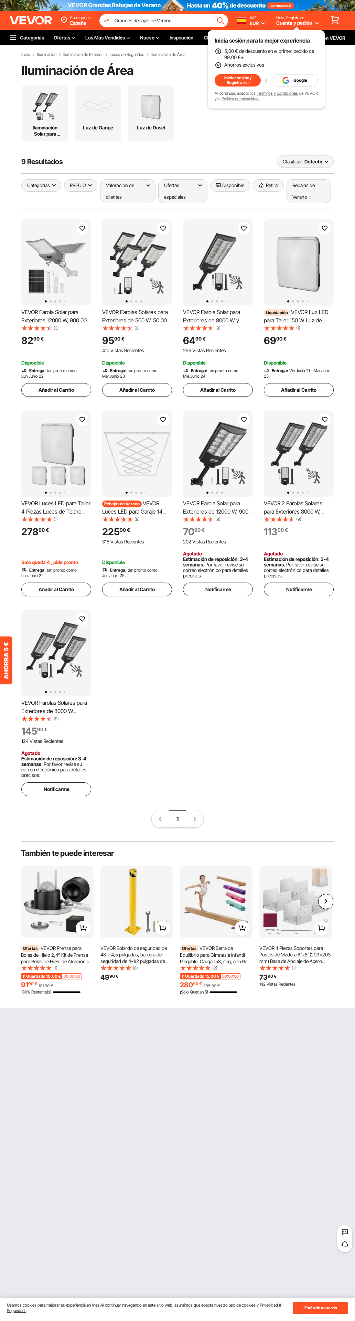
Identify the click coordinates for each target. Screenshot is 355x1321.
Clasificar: (293, 161)
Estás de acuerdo (320, 1307)
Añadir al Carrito (56, 390)
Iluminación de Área (168, 54)
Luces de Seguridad (127, 54)
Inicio (25, 54)
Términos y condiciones (277, 93)
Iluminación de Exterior (83, 54)
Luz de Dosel (151, 127)
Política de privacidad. (241, 98)
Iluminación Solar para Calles (45, 131)
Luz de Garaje (98, 127)
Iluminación (46, 54)
